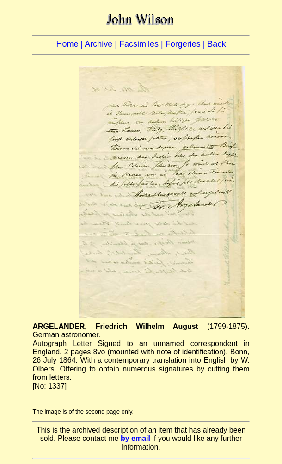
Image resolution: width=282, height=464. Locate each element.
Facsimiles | (142, 44)
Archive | (102, 44)
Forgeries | (187, 44)
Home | (70, 44)
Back (216, 44)
